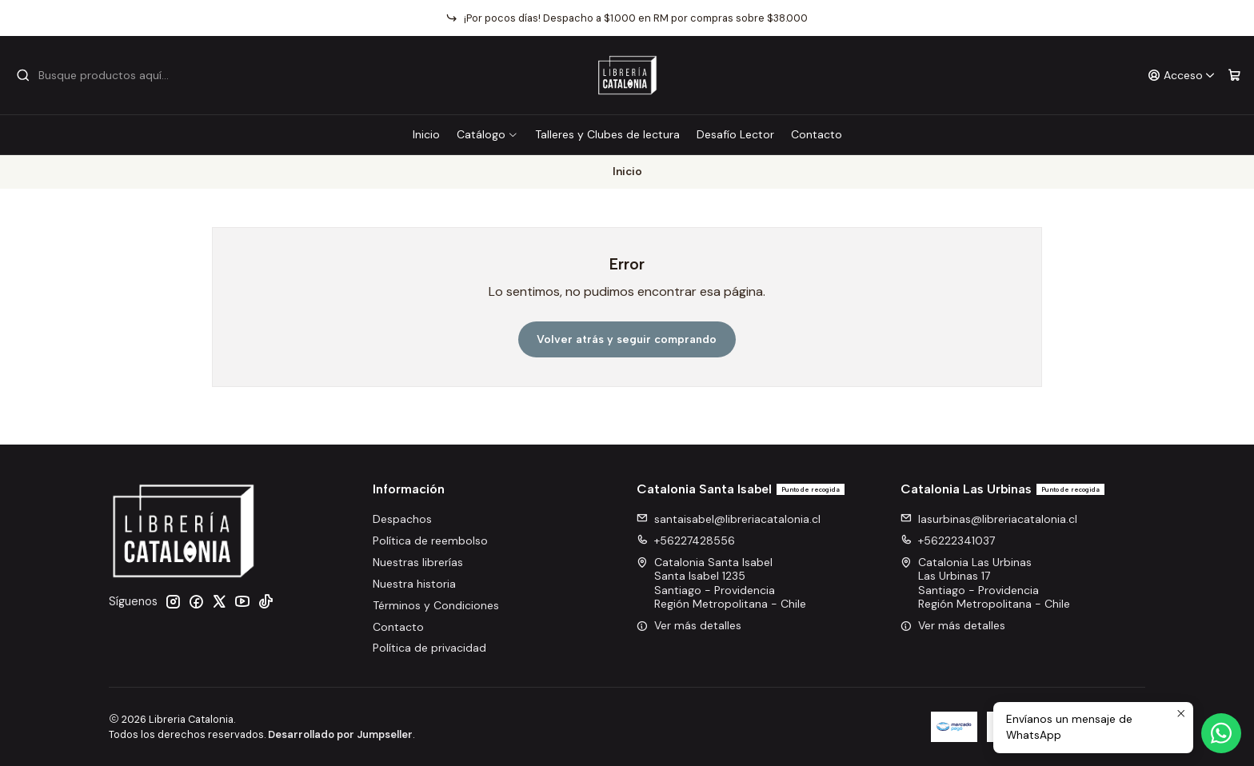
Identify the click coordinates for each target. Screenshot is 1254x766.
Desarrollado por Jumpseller (340, 734)
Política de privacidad (429, 647)
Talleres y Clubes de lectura (607, 134)
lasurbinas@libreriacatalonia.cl (989, 519)
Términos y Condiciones (436, 605)
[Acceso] (1181, 75)
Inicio (426, 134)
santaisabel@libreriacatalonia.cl (729, 519)
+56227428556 (686, 540)
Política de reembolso (430, 540)
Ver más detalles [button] (689, 625)
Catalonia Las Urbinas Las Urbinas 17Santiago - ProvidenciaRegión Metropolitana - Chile (985, 583)
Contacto (816, 134)
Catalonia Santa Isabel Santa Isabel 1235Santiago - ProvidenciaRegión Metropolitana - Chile (721, 583)
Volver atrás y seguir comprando (627, 339)
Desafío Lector (735, 134)
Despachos (402, 519)
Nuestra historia (414, 583)
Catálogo (487, 134)
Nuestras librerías (418, 562)
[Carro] (1234, 75)
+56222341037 (948, 540)
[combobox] (98, 75)
